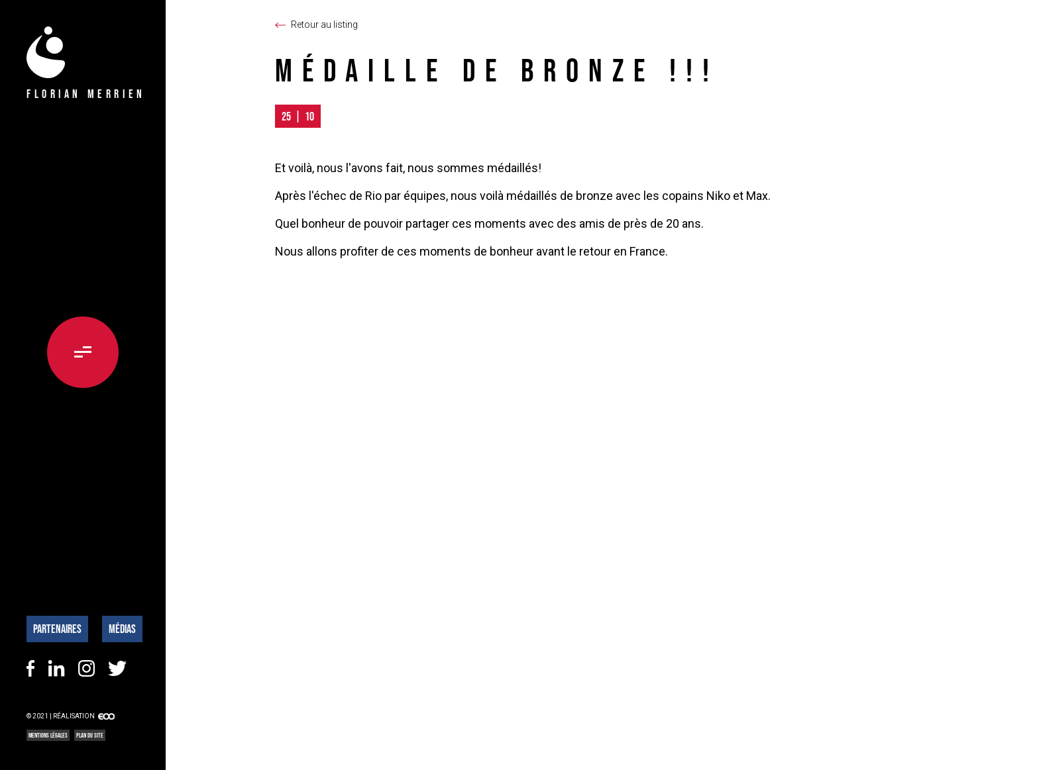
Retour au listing (324, 24)
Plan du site (89, 735)
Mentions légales (48, 735)
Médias (122, 629)
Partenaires (57, 629)
